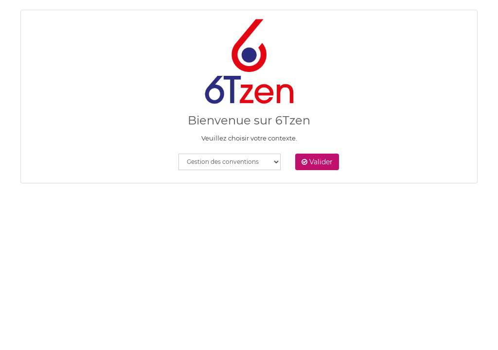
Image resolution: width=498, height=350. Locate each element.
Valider (317, 162)
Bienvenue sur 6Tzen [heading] (249, 120)
